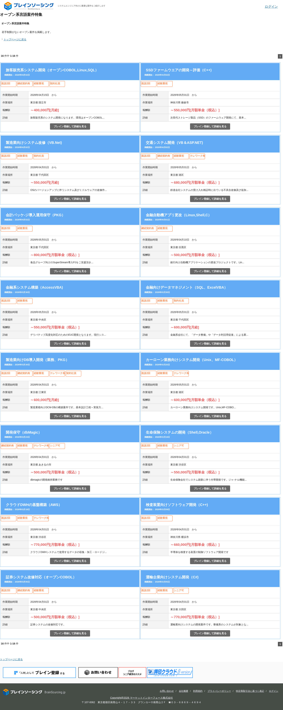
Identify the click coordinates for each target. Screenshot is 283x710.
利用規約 (198, 691)
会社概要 (183, 691)
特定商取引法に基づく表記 (250, 691)
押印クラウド (170, 672)
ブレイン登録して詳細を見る (70, 126)
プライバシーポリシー (219, 691)
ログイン (271, 6)
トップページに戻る (15, 39)
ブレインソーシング (29, 6)
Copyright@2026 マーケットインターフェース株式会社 (141, 697)
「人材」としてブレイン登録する (39, 672)
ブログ (132, 672)
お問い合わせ (98, 672)
